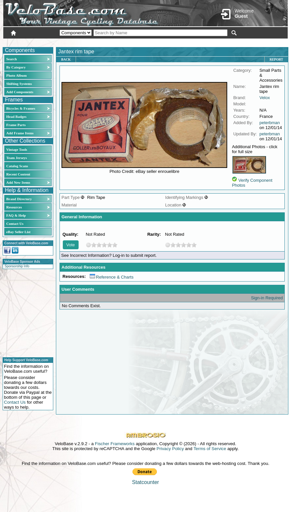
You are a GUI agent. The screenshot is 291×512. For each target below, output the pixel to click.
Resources (14, 207)
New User (250, 41)
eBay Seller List (18, 232)
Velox (264, 97)
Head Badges (16, 117)
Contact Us (14, 224)
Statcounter (145, 482)
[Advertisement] (26, 312)
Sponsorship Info (17, 266)
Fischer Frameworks (115, 443)
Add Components (19, 92)
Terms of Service (209, 448)
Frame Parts (16, 125)
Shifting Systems (19, 84)
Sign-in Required (267, 297)
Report (276, 59)
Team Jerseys (16, 158)
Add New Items (18, 182)
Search (11, 59)
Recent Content (18, 174)
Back (66, 59)
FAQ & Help (16, 215)
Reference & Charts (111, 277)
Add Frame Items (20, 133)
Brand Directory (19, 199)
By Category (16, 67)
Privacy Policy (170, 448)
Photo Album (16, 75)
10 (114, 244)
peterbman (269, 122)
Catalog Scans (17, 166)
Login (229, 41)
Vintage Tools (16, 149)
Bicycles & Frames (21, 108)
